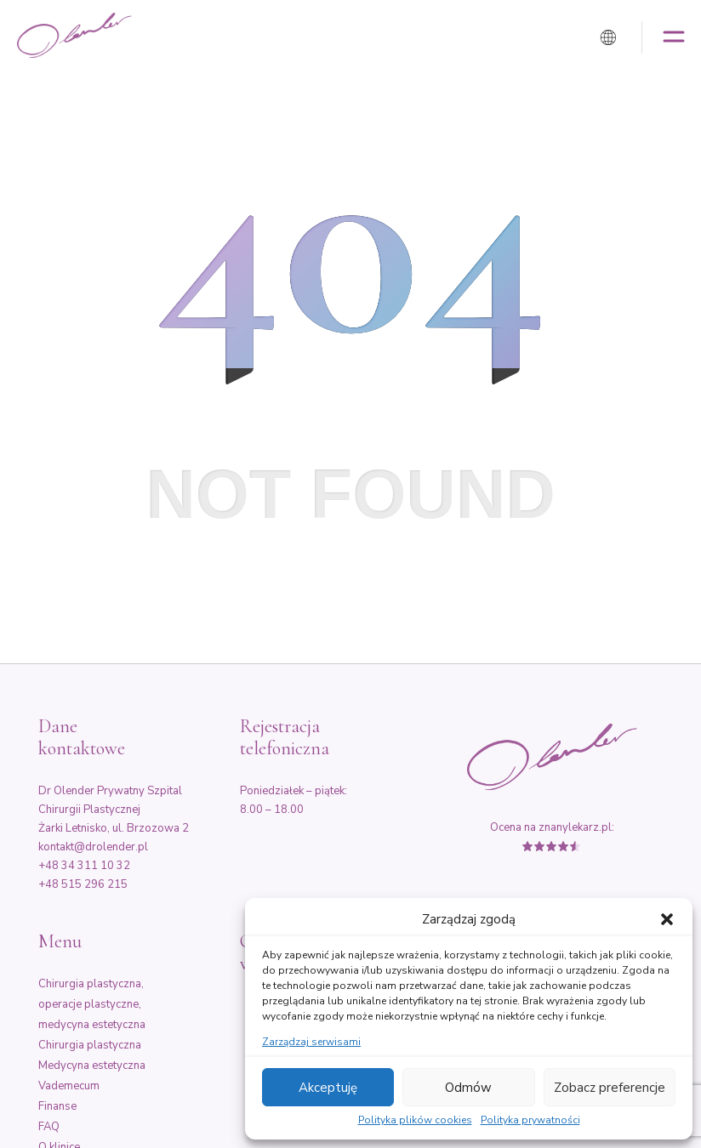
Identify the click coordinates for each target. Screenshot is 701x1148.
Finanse (57, 1106)
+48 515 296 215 (83, 884)
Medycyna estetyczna (91, 1065)
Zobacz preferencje (609, 1087)
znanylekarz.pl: (576, 827)
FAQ (49, 1126)
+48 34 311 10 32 (84, 865)
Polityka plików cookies (415, 1121)
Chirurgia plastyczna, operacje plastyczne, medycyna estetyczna (91, 1004)
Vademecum (69, 1086)
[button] (666, 919)
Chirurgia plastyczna (89, 1045)
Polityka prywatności (530, 1121)
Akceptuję (328, 1087)
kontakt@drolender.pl (93, 847)
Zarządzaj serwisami (311, 1043)
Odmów (468, 1087)
